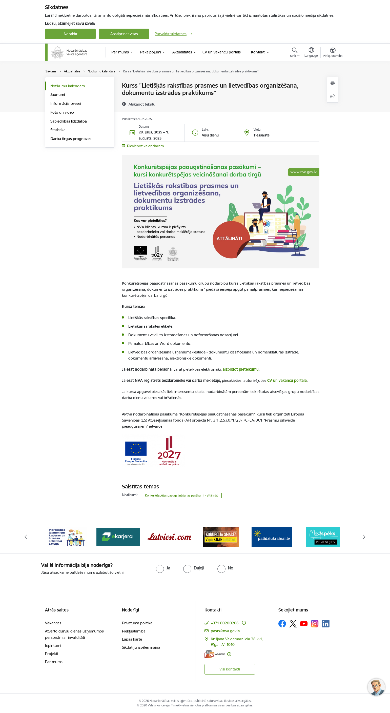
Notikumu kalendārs (67, 86)
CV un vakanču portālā (287, 380)
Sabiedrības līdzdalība (68, 121)
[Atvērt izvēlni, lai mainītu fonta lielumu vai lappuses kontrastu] (332, 53)
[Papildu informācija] (244, 623)
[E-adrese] (214, 654)
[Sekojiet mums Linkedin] (326, 623)
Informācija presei (65, 103)
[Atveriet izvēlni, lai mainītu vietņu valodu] (311, 53)
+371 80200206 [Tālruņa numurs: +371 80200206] (225, 623)
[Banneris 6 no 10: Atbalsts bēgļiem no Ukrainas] (272, 536)
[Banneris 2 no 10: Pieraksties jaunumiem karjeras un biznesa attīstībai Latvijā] (67, 536)
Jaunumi (57, 94)
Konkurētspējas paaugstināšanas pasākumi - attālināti (181, 495)
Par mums (54, 661)
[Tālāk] (364, 536)
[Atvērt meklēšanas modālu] (295, 53)
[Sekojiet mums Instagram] (315, 623)
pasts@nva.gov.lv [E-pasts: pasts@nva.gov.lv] (225, 630)
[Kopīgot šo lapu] (332, 96)
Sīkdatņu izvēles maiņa (141, 647)
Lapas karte (132, 639)
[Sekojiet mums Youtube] (304, 623)
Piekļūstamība (134, 631)
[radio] (163, 568)
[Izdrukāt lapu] (332, 83)
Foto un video (62, 112)
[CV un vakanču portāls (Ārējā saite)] (221, 52)
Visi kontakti (229, 669)
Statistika (58, 129)
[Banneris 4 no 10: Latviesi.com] (169, 536)
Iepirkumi (53, 645)
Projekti (51, 653)
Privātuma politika (137, 623)
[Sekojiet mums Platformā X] (293, 623)
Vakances (53, 623)
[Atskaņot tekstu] (142, 104)
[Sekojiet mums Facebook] (282, 623)
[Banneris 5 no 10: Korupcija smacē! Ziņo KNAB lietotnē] (221, 536)
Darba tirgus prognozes (70, 138)
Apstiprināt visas (124, 33)
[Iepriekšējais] (26, 536)
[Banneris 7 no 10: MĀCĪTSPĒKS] (323, 536)
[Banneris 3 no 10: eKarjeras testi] (118, 536)
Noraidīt (70, 33)
